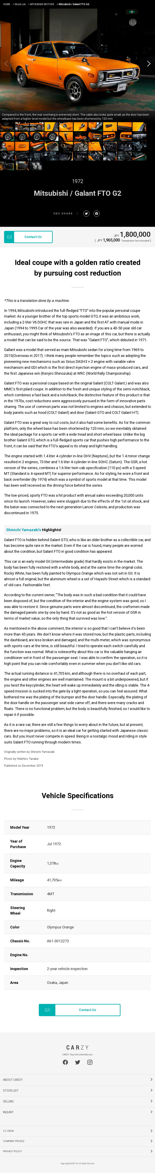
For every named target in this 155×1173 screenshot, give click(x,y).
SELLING (8, 1101)
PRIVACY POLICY (12, 1151)
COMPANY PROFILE (14, 1141)
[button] (149, 63)
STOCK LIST (11, 1090)
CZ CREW (8, 1131)
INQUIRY (8, 1112)
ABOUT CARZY (13, 1079)
